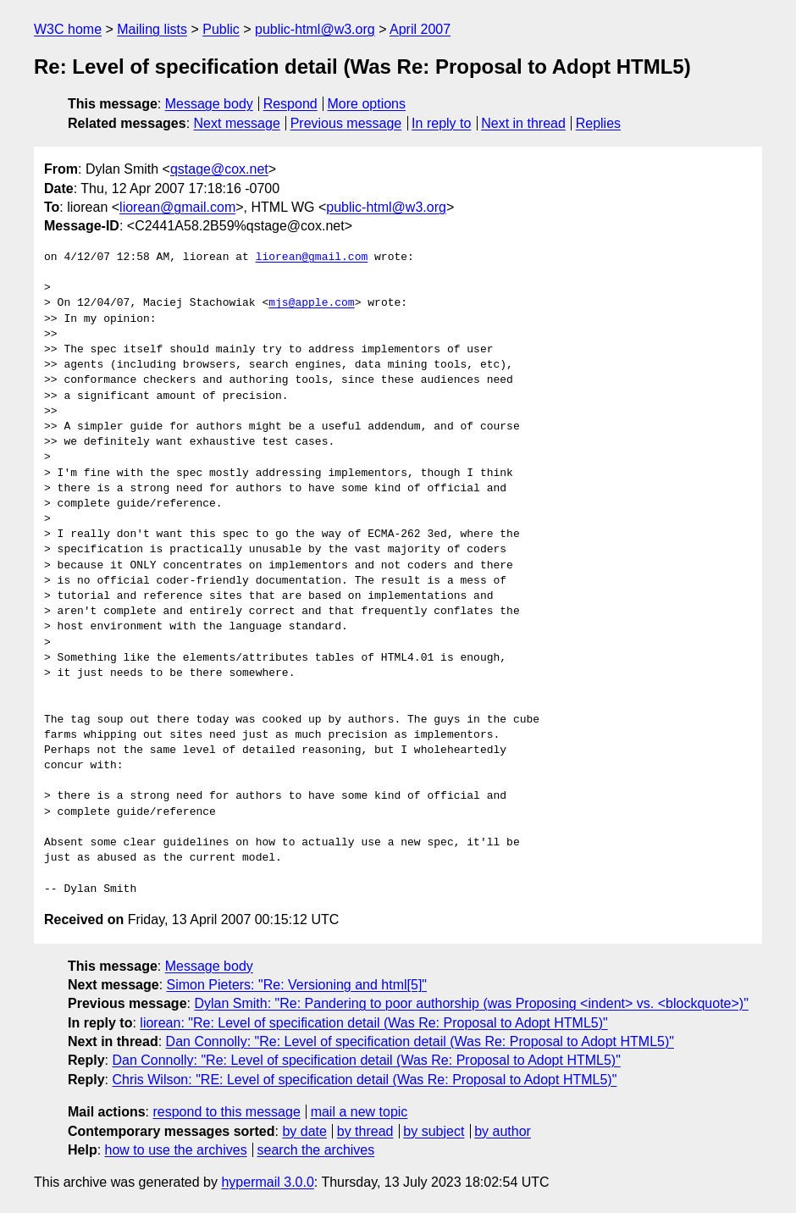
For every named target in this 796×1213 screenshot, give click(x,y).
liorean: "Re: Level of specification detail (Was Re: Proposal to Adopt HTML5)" (373, 1023)
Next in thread (523, 123)
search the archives (316, 1150)
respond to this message (226, 1112)
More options (367, 104)
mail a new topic (359, 1112)
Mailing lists (152, 29)
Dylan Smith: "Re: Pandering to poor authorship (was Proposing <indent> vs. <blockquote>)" (471, 1003)
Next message (237, 123)
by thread (365, 1131)
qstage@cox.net (219, 169)
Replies (598, 123)
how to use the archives (176, 1150)
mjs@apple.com (311, 303)
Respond (290, 104)
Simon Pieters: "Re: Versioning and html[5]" (297, 985)
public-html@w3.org (315, 29)
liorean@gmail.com (177, 207)
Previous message (346, 123)
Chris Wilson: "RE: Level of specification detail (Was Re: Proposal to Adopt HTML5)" (364, 1079)
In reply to (441, 123)
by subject (433, 1131)
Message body (209, 104)
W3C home (68, 29)
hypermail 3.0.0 (267, 1182)
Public (221, 29)
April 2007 (420, 29)
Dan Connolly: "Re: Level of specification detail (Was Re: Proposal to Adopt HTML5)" (420, 1041)
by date (304, 1131)
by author (502, 1131)
